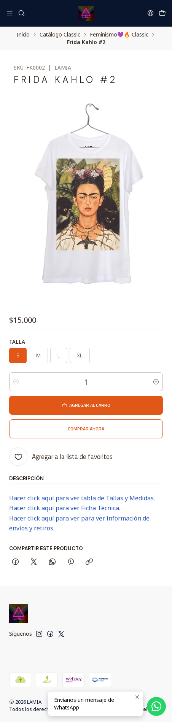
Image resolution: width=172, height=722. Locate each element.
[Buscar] (21, 13)
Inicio (23, 34)
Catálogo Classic (60, 34)
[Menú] (10, 13)
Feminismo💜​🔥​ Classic (119, 34)
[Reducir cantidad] (16, 382)
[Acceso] (150, 13)
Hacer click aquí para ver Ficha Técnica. (64, 508)
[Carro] (162, 13)
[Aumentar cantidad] (156, 382)
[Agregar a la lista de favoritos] (61, 456)
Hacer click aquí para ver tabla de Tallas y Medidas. (82, 498)
